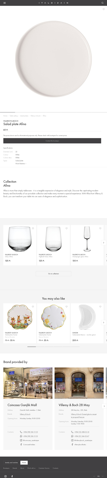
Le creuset (93, 414)
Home (5, 116)
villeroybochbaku (78, 444)
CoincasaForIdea (27, 444)
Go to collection (53, 274)
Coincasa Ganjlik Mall (22, 405)
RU (103, 476)
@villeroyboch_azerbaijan (81, 440)
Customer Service (44, 468)
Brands (15, 468)
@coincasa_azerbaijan (29, 440)
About (22, 468)
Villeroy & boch (35, 116)
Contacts (55, 468)
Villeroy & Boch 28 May (74, 405)
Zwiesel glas (86, 414)
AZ (94, 476)
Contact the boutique (52, 141)
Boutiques (6, 468)
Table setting (14, 116)
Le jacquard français (77, 417)
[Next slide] (103, 242)
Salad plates (24, 116)
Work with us (31, 468)
